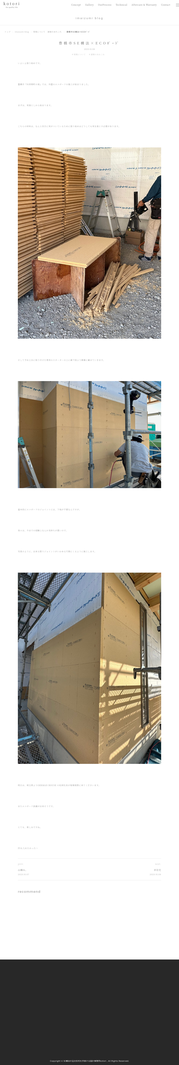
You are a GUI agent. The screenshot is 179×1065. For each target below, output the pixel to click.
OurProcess (104, 4)
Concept (75, 4)
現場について (39, 31)
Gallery (88, 4)
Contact (165, 4)
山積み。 (23, 869)
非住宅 (157, 869)
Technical (121, 4)
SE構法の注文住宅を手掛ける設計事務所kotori (84, 1061)
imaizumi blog (22, 31)
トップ (8, 31)
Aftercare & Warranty (144, 4)
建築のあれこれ (55, 31)
